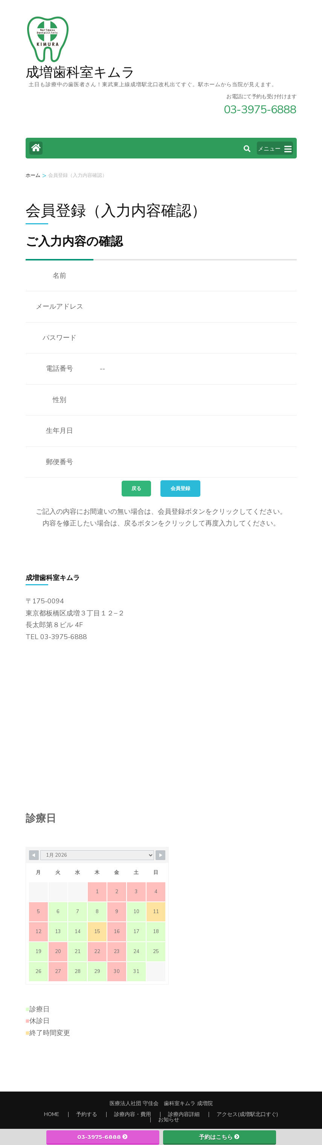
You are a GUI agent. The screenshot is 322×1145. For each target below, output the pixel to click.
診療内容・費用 (132, 1114)
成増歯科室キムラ (80, 72)
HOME (51, 1114)
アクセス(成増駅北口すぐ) (247, 1114)
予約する (86, 1114)
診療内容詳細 (184, 1114)
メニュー (274, 149)
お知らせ (168, 1119)
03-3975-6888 (102, 1136)
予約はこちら (219, 1136)
